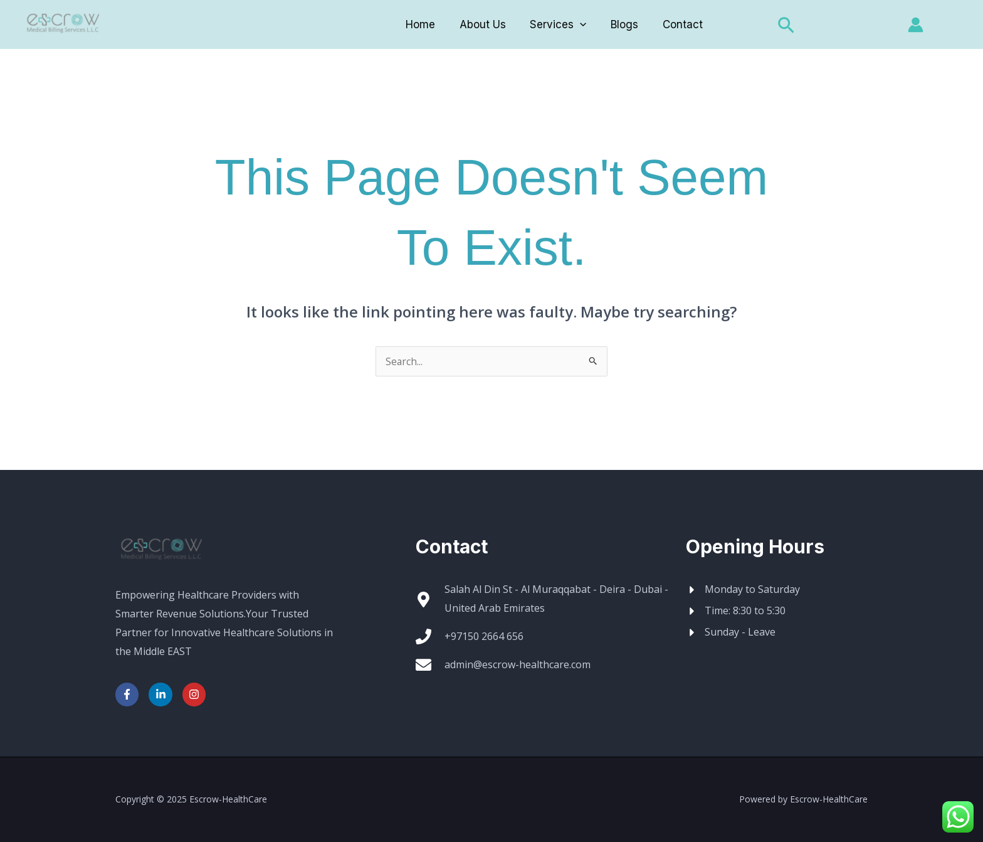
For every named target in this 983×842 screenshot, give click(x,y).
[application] (580, 24)
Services (558, 24)
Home (426, 24)
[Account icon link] (915, 25)
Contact (677, 24)
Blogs (622, 24)
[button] (779, 26)
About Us (485, 24)
